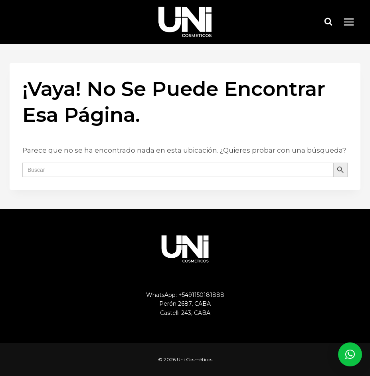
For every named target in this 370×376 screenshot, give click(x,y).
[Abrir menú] (353, 22)
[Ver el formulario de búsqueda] (328, 22)
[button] (350, 354)
